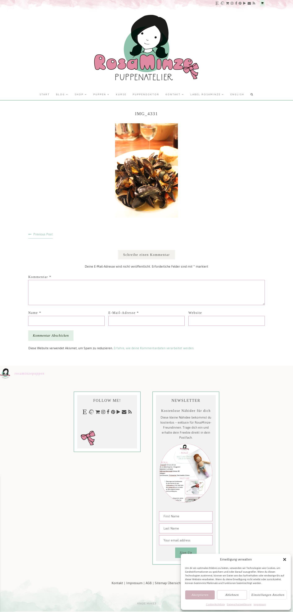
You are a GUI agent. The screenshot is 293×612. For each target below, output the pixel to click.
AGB (149, 583)
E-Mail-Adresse (123, 312)
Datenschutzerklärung (239, 604)
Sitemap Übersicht (168, 583)
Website (195, 312)
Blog (60, 94)
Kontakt (173, 94)
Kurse (121, 94)
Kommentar (39, 277)
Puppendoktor (146, 94)
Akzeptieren (199, 595)
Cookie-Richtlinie (215, 604)
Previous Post (43, 234)
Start (45, 94)
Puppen (99, 94)
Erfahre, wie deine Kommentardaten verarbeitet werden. (154, 348)
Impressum (260, 604)
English (237, 94)
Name (34, 312)
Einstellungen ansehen (267, 595)
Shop (79, 94)
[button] (285, 559)
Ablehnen (232, 595)
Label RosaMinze (205, 94)
